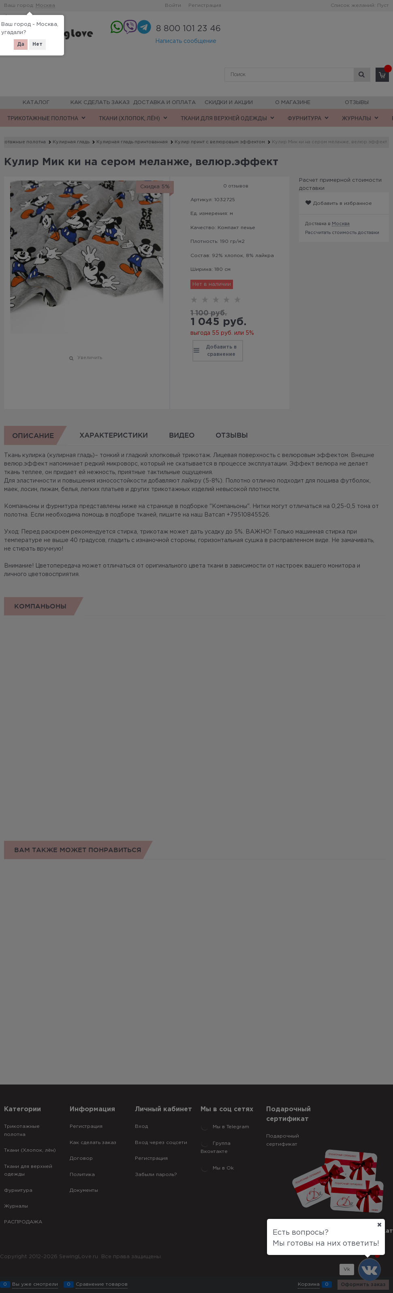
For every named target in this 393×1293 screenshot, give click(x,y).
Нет (37, 44)
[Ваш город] (379, 1225)
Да (20, 44)
